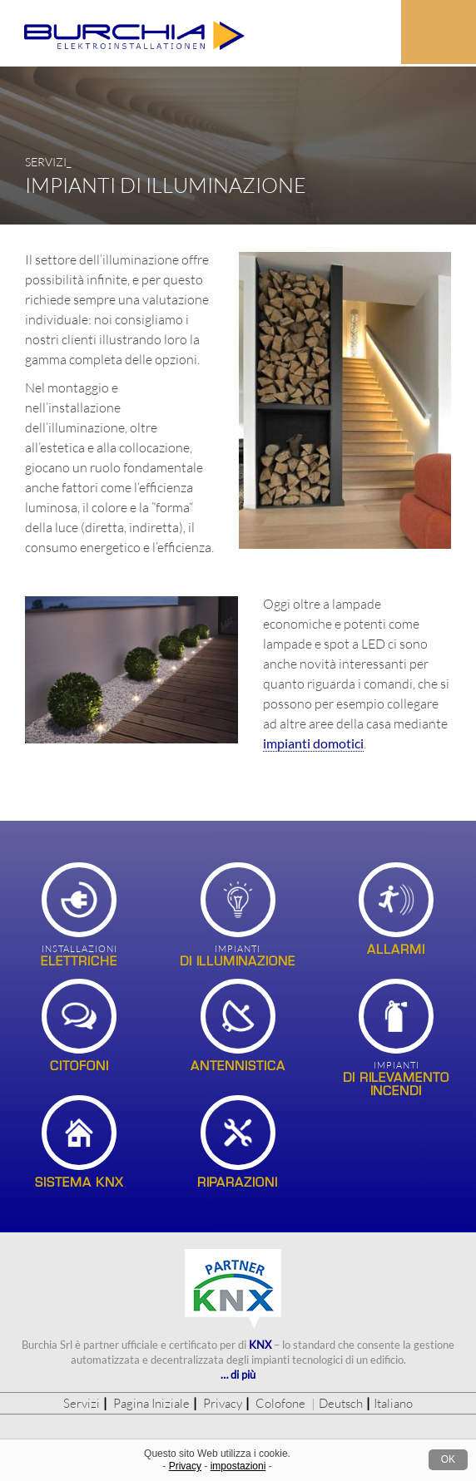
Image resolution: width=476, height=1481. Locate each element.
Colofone (280, 1403)
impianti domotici (313, 743)
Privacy (222, 1403)
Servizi (81, 1403)
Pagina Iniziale (151, 1403)
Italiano (393, 1403)
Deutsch (341, 1403)
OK (448, 1459)
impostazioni (238, 1466)
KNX (260, 1344)
